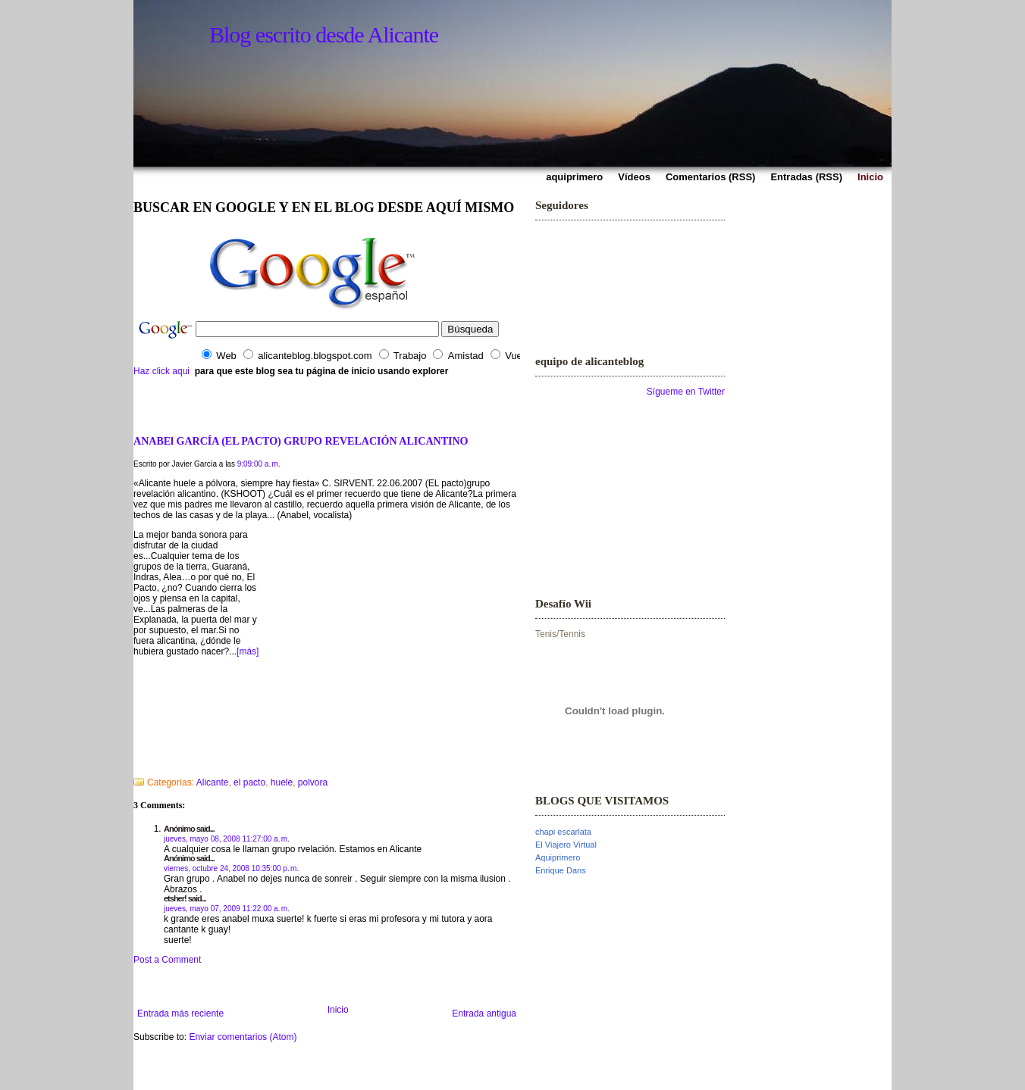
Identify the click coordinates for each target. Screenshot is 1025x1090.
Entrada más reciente (180, 1013)
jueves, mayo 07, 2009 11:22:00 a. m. (227, 908)
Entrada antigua (484, 1013)
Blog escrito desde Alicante (323, 34)
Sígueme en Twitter (686, 391)
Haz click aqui (161, 371)
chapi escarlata (563, 831)
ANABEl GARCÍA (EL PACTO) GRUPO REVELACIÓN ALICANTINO (301, 441)
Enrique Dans (560, 870)
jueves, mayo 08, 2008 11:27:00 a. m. (227, 839)
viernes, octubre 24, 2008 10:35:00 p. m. (231, 868)
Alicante (212, 782)
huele (282, 782)
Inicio (338, 1009)
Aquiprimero (557, 857)
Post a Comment (167, 959)
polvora (313, 782)
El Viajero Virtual (566, 844)
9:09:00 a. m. (259, 464)
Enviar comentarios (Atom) (242, 1037)
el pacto (249, 782)
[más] (248, 651)
